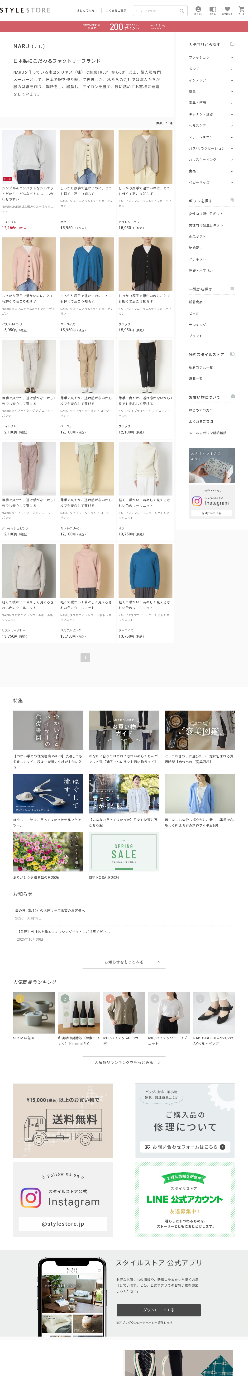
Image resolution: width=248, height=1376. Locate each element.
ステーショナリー (202, 137)
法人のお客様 (66, 1346)
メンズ (194, 69)
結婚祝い (196, 248)
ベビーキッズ (199, 182)
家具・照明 (197, 103)
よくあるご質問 (116, 10)
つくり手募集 (90, 1346)
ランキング (197, 325)
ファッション (199, 57)
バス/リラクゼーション (207, 148)
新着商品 (196, 302)
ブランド (196, 336)
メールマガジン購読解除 (208, 433)
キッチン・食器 (201, 114)
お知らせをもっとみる (124, 962)
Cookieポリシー (102, 1357)
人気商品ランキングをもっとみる (124, 1062)
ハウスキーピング (202, 160)
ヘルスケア (197, 126)
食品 (192, 171)
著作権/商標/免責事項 (16, 1364)
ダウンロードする (158, 1196)
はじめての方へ (86, 10)
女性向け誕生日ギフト (206, 214)
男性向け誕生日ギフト (206, 225)
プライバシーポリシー (30, 1357)
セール (194, 313)
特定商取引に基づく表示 (132, 1357)
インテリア (197, 80)
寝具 (192, 92)
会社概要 (158, 1357)
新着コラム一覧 (201, 367)
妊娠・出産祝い (201, 271)
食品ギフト (197, 237)
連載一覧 (196, 379)
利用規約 (6, 1357)
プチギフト (197, 259)
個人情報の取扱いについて (70, 1357)
